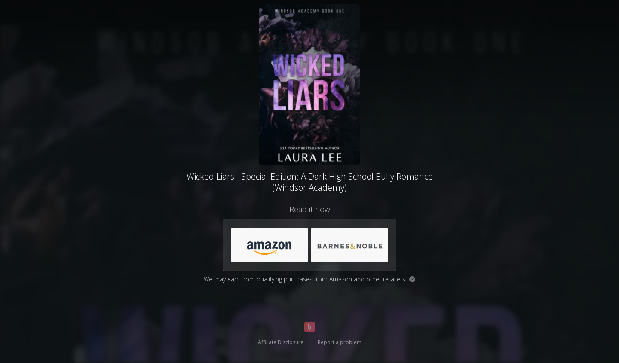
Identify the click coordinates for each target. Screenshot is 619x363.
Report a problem (340, 342)
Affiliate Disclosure (280, 342)
